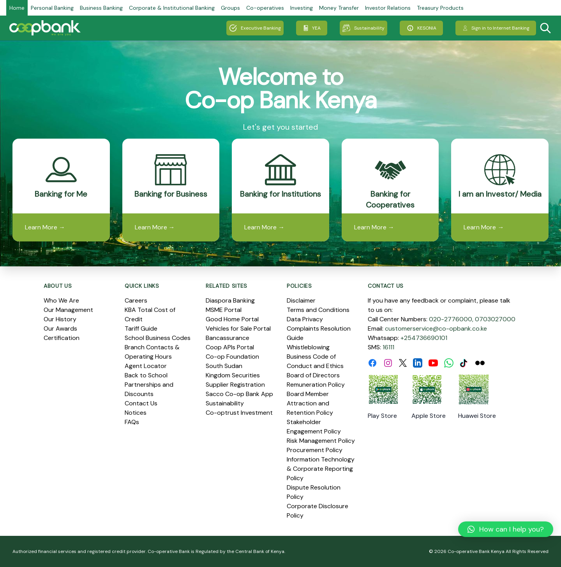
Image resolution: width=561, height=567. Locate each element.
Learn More (45, 227)
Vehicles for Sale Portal (238, 328)
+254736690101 (423, 338)
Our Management (68, 310)
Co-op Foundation (232, 356)
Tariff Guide (141, 328)
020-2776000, (451, 319)
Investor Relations (388, 7)
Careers (136, 300)
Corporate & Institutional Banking (172, 7)
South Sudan (224, 366)
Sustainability (363, 28)
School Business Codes (158, 338)
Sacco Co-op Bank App (239, 394)
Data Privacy (305, 319)
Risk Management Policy (321, 441)
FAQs (132, 422)
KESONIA (421, 28)
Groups (230, 7)
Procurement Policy (314, 450)
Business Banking (101, 7)
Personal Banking (52, 7)
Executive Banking (255, 28)
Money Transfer (339, 7)
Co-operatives (265, 7)
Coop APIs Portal (230, 347)
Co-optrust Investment (239, 413)
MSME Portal (224, 310)
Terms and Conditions (318, 310)
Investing (301, 7)
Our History (60, 319)
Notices (135, 413)
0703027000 (495, 319)
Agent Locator (146, 366)
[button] (505, 529)
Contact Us (141, 403)
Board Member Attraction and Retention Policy (310, 403)
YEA (312, 28)
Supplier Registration (235, 384)
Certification (61, 338)
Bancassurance (227, 338)
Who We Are (61, 300)
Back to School (146, 375)
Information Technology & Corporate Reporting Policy (321, 468)
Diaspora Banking (230, 300)
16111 (388, 347)
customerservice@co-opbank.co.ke (436, 328)
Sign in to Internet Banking (495, 28)
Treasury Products (440, 7)
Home (17, 7)
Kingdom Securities (233, 375)
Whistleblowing (308, 347)
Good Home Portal (232, 319)
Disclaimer (301, 300)
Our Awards (60, 328)
